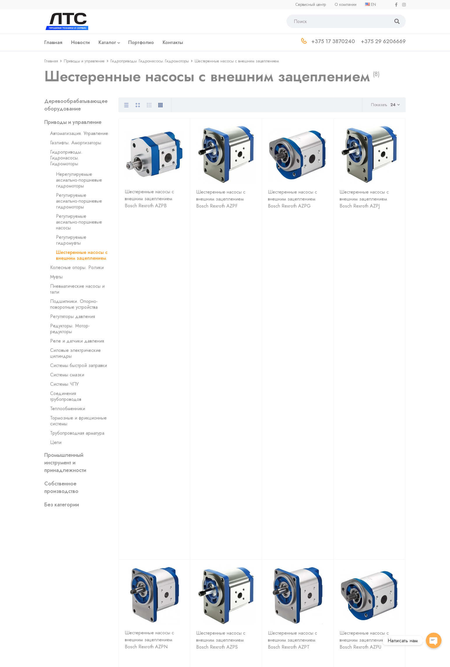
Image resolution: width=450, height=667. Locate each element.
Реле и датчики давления (77, 341)
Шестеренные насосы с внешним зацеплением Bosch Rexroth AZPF (220, 202)
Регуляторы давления (72, 316)
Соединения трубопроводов (65, 396)
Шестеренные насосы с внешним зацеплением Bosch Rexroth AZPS (220, 300)
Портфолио (272, 598)
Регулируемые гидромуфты (71, 240)
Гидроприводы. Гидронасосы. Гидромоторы (149, 61)
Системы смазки (67, 374)
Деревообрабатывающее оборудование (76, 105)
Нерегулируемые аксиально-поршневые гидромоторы (79, 180)
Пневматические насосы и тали (77, 289)
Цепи (55, 442)
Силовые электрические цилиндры (75, 353)
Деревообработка (356, 579)
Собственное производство (61, 487)
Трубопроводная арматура (77, 433)
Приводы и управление (84, 61)
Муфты (56, 276)
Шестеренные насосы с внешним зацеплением (82, 255)
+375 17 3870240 (167, 571)
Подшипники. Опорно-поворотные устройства (74, 304)
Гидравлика (349, 570)
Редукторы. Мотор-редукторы (70, 328)
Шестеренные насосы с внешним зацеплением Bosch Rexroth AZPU (364, 300)
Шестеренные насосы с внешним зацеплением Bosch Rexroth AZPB (149, 201)
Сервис (345, 598)
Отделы (268, 588)
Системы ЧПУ (64, 384)
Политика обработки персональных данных (89, 656)
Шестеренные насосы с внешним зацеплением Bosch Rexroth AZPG (292, 202)
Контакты (269, 607)
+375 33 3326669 (174, 594)
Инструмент (349, 588)
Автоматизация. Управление (79, 133)
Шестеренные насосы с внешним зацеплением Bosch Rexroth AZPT (292, 300)
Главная (51, 61)
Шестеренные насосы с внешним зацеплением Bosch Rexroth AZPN (149, 299)
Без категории (61, 504)
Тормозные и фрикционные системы (78, 421)
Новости (268, 579)
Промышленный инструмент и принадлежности (65, 462)
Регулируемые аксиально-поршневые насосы (79, 222)
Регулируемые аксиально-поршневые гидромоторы (79, 201)
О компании (272, 570)
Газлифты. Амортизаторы (75, 142)
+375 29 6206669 (168, 583)
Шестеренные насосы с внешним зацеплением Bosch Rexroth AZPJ (364, 202)
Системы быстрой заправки (78, 365)
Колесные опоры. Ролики (77, 267)
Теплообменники (67, 408)
